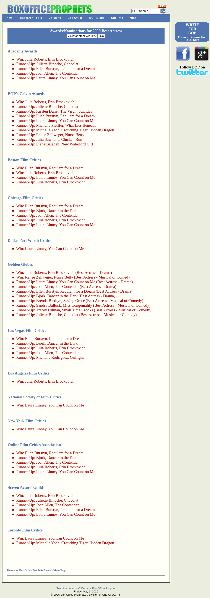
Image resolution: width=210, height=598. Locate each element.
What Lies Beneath (80, 125)
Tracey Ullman (48, 310)
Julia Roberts (35, 59)
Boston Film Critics (24, 160)
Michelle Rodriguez (52, 357)
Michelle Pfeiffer (49, 125)
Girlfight (77, 357)
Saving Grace (74, 300)
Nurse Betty (74, 134)
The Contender (67, 73)
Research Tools (31, 17)
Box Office (75, 17)
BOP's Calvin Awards (26, 93)
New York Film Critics (27, 421)
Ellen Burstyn (47, 68)
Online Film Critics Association (34, 445)
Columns (55, 17)
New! (10, 17)
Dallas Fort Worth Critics (29, 240)
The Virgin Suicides (76, 111)
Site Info (117, 17)
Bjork (40, 210)
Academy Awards (22, 51)
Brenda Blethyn (48, 300)
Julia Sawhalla (47, 139)
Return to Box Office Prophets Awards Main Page (36, 570)
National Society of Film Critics (34, 397)
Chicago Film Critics (25, 198)
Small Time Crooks (77, 310)
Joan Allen (44, 73)
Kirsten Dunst (47, 111)
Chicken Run (71, 139)
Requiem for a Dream (77, 68)
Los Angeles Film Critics (28, 373)
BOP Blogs (97, 17)
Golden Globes (20, 264)
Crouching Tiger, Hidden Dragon (87, 130)
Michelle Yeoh (47, 130)
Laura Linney (46, 78)
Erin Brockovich (61, 59)
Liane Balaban (47, 144)
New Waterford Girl (77, 144)
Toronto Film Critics (25, 530)
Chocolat (71, 64)
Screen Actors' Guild (25, 487)
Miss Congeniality (77, 305)
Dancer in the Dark (62, 210)
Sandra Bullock (48, 305)
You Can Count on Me (77, 78)
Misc (133, 17)
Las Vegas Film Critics (27, 330)
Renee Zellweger (49, 134)
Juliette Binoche (49, 64)
